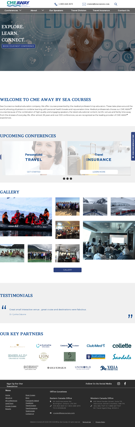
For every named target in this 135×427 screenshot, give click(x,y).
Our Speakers (56, 10)
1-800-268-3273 (63, 4)
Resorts (8, 409)
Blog (27, 398)
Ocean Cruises (10, 406)
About (34, 10)
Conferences (11, 10)
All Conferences (11, 401)
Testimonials (30, 411)
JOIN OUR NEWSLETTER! (133, 146)
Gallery (67, 270)
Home (7, 395)
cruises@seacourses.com (95, 4)
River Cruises (30, 395)
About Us (8, 398)
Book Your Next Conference (18, 46)
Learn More (99, 172)
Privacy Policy (100, 422)
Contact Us (124, 10)
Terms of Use (87, 422)
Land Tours (9, 403)
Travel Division (78, 10)
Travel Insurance (101, 10)
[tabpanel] (33, 158)
